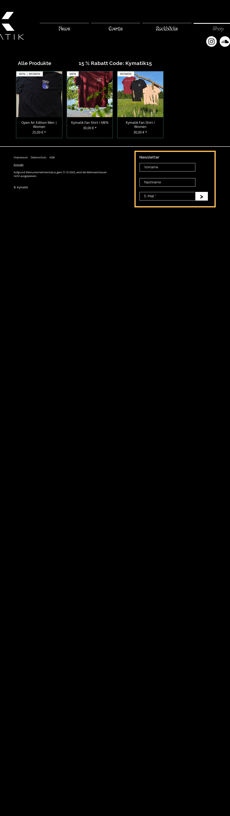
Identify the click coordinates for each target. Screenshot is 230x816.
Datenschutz (38, 157)
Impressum (21, 157)
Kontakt (19, 165)
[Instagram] (211, 41)
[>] (201, 196)
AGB (52, 157)
